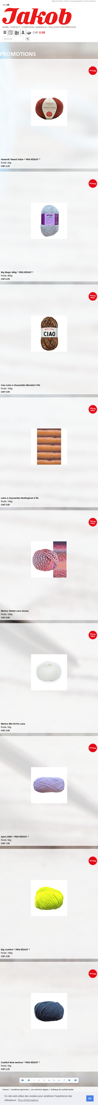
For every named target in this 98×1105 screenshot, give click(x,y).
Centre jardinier (90, 1)
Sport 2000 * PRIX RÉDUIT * (15, 836)
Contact (15, 27)
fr (8, 5)
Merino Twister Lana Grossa (15, 611)
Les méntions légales (40, 1089)
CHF (36, 32)
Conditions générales (34, 27)
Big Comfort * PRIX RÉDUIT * (15, 949)
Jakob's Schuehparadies (73, 1)
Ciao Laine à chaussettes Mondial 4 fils (20, 385)
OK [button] (90, 1098)
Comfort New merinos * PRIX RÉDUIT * (20, 1062)
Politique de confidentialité (62, 1089)
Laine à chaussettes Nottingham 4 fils (19, 498)
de (4, 5)
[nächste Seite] (69, 1080)
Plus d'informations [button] (28, 1100)
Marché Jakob (57, 1)
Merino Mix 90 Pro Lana (13, 723)
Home (5, 27)
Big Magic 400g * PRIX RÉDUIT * (17, 272)
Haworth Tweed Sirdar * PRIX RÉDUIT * (20, 159)
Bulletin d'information (62, 27)
